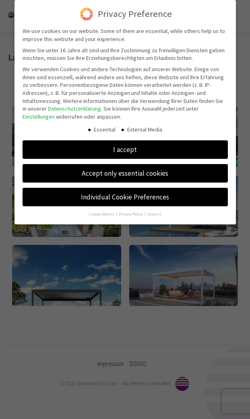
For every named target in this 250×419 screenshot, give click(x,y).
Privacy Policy (131, 212)
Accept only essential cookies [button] (125, 170)
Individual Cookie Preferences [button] (125, 194)
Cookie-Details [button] (102, 212)
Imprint (154, 212)
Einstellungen (39, 114)
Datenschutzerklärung (74, 106)
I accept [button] (125, 147)
